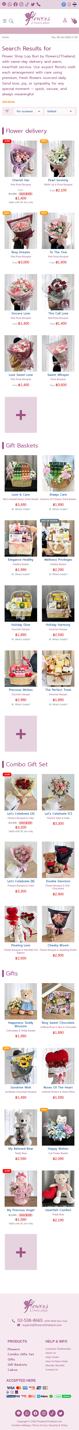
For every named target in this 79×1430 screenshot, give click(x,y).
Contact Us (52, 1369)
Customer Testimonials (58, 1348)
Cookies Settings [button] (20, 1425)
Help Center (52, 1357)
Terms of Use (39, 1425)
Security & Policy (58, 1425)
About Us (51, 1352)
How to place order (57, 1361)
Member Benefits (55, 1365)
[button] (11, 21)
